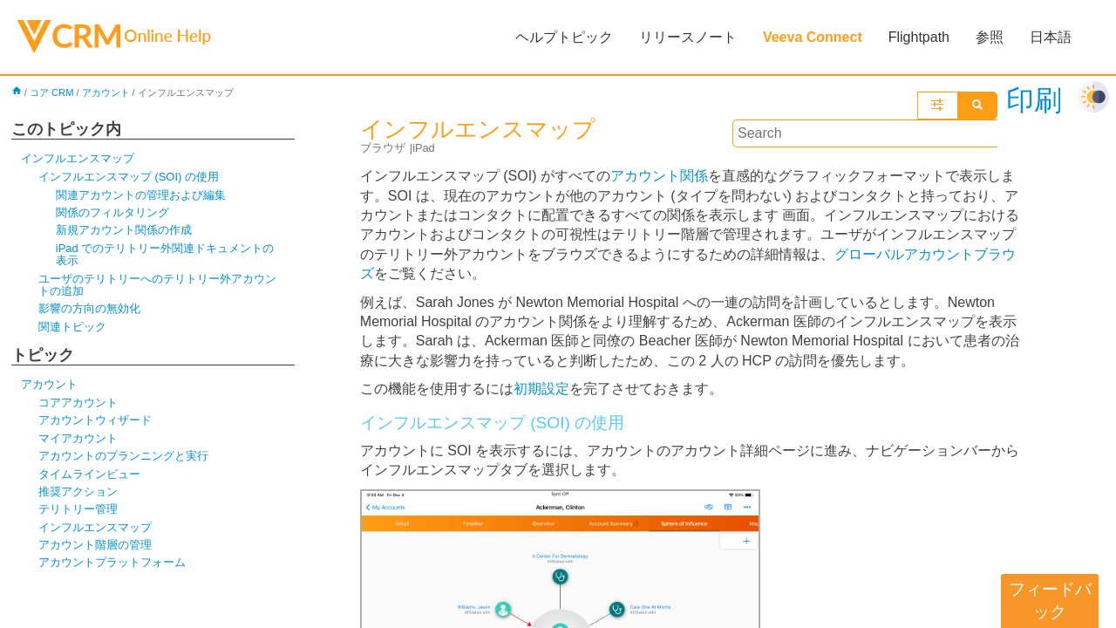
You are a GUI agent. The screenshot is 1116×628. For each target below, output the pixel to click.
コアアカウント (78, 402)
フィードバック (1050, 600)
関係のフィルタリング (112, 212)
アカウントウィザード (95, 420)
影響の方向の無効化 (89, 308)
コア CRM (52, 92)
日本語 (1051, 37)
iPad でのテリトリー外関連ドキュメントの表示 (165, 254)
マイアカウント (78, 438)
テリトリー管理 (78, 508)
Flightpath (918, 37)
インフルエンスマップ (77, 158)
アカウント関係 (659, 175)
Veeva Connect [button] (812, 37)
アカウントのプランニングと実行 (123, 455)
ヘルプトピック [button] (564, 37)
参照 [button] (990, 37)
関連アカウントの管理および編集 (141, 194)
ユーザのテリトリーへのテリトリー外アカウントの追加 (157, 284)
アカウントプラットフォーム (112, 562)
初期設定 (541, 388)
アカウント (106, 92)
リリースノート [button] (688, 37)
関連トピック (72, 326)
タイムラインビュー (89, 474)
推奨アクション (78, 491)
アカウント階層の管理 (95, 544)
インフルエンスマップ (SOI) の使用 (128, 176)
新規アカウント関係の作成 (124, 229)
